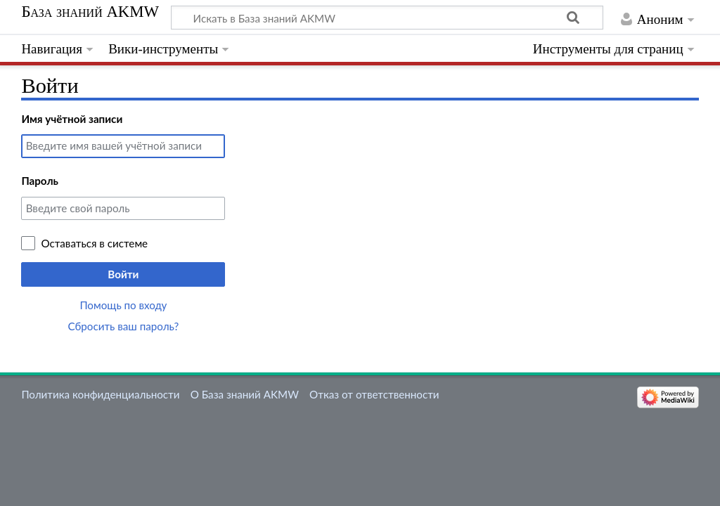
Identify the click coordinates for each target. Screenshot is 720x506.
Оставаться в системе (94, 243)
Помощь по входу (123, 305)
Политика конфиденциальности (100, 394)
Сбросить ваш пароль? (123, 326)
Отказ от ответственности (374, 394)
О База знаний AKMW (245, 394)
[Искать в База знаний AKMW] (387, 17)
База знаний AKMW (90, 12)
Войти (123, 274)
